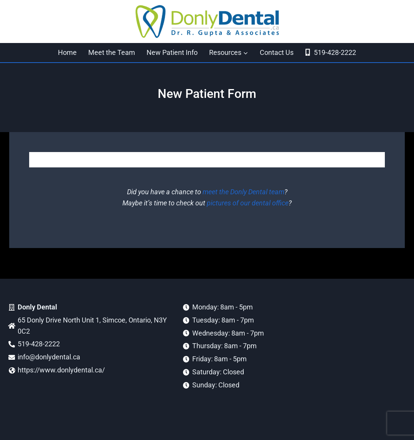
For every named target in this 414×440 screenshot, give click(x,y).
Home (67, 52)
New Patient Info (172, 52)
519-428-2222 (330, 52)
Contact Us (277, 52)
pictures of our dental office (248, 203)
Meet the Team (111, 52)
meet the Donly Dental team (243, 192)
